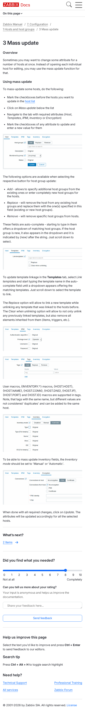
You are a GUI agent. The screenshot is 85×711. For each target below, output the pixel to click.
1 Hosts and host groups (18, 29)
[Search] (69, 5)
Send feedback (42, 618)
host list (30, 101)
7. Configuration (37, 24)
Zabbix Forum (63, 690)
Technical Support (15, 682)
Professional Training (68, 682)
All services (10, 690)
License (72, 705)
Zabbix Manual (12, 24)
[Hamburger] (78, 5)
